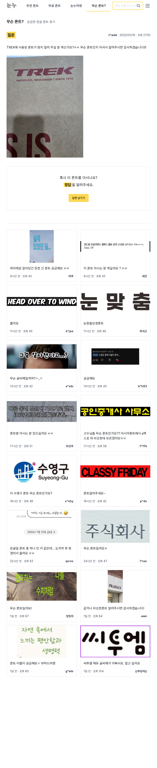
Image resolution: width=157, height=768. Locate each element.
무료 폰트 (54, 6)
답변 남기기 (78, 198)
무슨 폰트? (99, 6)
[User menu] (147, 6)
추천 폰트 (32, 6)
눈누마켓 (76, 6)
